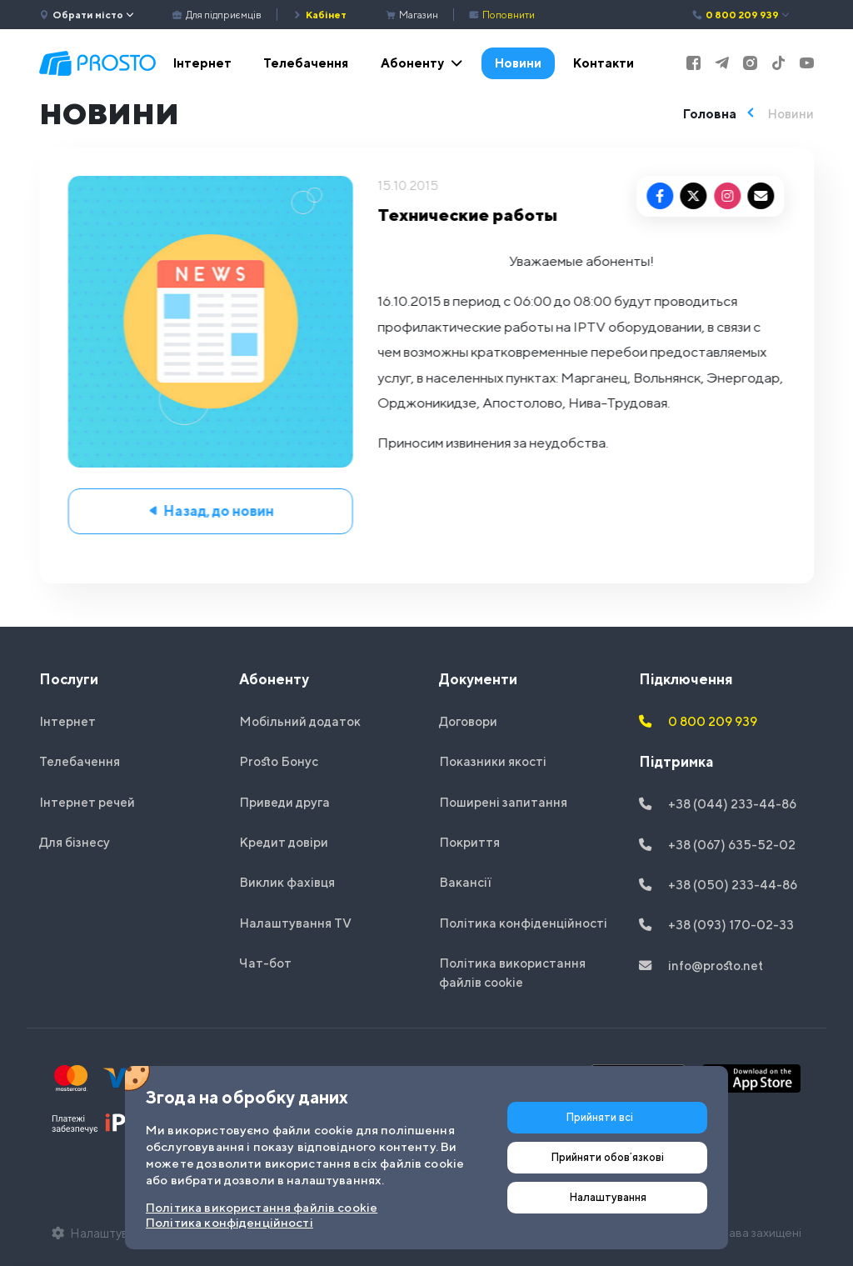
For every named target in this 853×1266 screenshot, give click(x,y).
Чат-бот (265, 962)
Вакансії (465, 881)
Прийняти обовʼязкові (607, 1157)
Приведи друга (284, 801)
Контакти (603, 63)
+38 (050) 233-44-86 (718, 884)
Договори (468, 720)
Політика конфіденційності (523, 922)
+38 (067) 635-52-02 (717, 844)
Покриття (469, 841)
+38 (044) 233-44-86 (717, 803)
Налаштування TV (295, 922)
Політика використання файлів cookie (512, 972)
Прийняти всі (599, 1117)
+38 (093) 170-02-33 (716, 924)
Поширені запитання (503, 801)
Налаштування (607, 1197)
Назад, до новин (213, 511)
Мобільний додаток (300, 720)
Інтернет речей (87, 801)
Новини (518, 63)
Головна (709, 113)
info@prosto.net (701, 965)
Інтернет (202, 63)
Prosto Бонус (278, 760)
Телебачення (305, 63)
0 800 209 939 (741, 15)
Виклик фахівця (287, 881)
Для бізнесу (74, 841)
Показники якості (492, 760)
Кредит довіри (283, 841)
